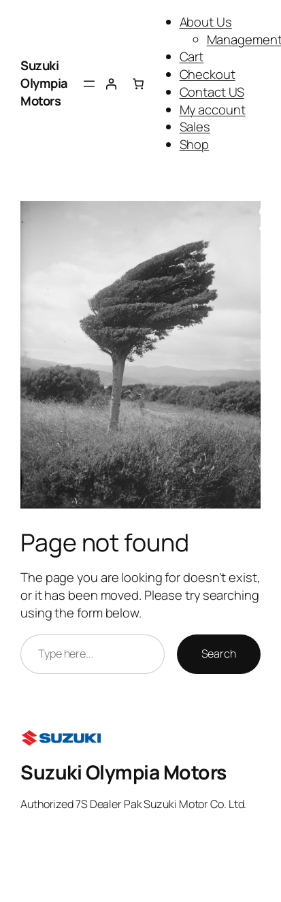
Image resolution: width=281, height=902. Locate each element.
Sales (195, 126)
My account (213, 109)
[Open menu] (89, 84)
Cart (192, 56)
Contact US (212, 92)
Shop (195, 144)
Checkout (207, 74)
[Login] (111, 83)
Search (218, 653)
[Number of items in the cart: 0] (138, 83)
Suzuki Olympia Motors (44, 83)
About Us (206, 22)
